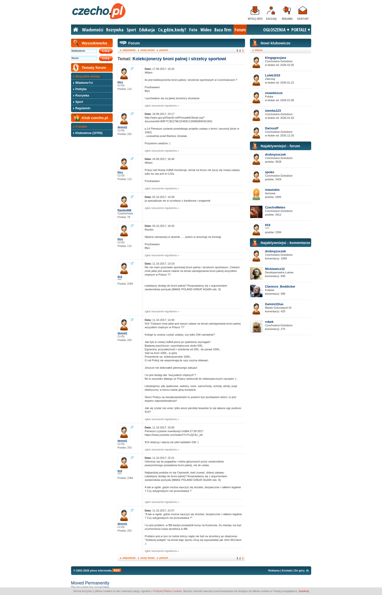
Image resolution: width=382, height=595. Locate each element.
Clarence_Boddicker (280, 286)
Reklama (287, 19)
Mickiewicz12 (275, 269)
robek (269, 322)
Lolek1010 (272, 75)
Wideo (205, 30)
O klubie (81, 126)
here (106, 587)
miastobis (272, 190)
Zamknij (304, 591)
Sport (131, 30)
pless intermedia (100, 570)
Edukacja (147, 30)
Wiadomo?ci (84, 82)
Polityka (81, 89)
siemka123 (273, 110)
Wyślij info (255, 19)
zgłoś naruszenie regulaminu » (162, 105)
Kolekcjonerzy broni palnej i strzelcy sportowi (179, 58)
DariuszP (272, 128)
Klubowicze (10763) (89, 133)
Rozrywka (114, 30)
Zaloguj (271, 19)
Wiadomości (92, 30)
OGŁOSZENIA (274, 30)
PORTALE (299, 30)
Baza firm (222, 30)
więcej (258, 50)
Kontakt (303, 19)
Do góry (299, 570)
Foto (193, 30)
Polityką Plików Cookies (167, 591)
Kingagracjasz (275, 58)
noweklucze (274, 93)
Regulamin (82, 108)
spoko (269, 172)
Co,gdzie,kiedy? (172, 30)
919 (267, 225)
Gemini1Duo (274, 304)
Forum (240, 30)
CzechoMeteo (275, 207)
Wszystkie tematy (87, 76)
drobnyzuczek (275, 154)
